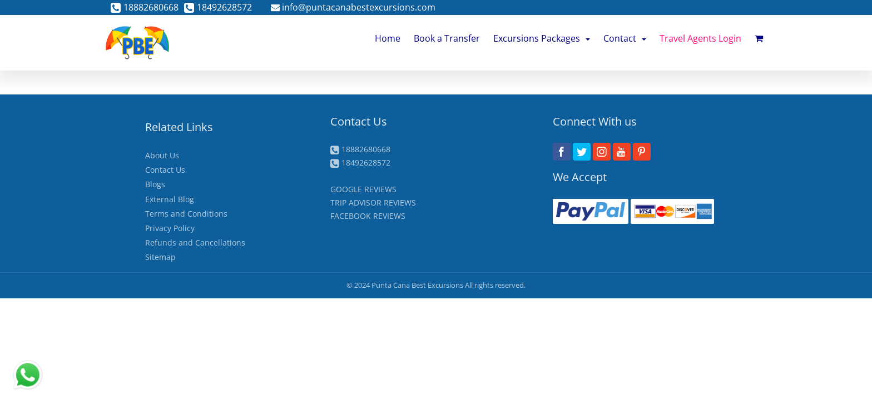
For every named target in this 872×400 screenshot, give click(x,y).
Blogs (155, 184)
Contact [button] (624, 38)
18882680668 (145, 7)
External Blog (169, 199)
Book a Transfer (447, 38)
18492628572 (218, 7)
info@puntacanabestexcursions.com (353, 7)
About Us (162, 155)
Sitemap (160, 257)
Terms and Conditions (186, 213)
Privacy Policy (170, 228)
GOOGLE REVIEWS (363, 189)
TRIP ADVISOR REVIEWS (373, 202)
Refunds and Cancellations (195, 242)
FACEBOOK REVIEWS (367, 216)
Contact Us (165, 169)
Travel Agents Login (700, 38)
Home (387, 38)
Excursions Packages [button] (541, 38)
